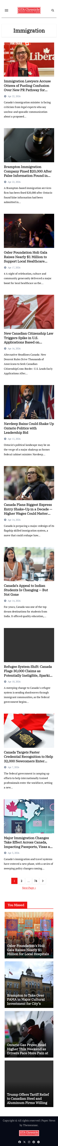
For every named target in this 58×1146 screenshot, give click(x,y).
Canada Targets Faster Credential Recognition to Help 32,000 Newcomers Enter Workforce (28, 759)
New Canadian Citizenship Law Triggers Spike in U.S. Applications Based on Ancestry (28, 340)
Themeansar (30, 1125)
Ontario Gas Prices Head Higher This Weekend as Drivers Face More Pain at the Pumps (27, 1051)
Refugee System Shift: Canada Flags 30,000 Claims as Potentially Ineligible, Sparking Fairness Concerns (29, 673)
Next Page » (29, 888)
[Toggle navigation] (6, 10)
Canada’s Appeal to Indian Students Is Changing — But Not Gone (26, 590)
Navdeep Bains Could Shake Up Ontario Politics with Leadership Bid (29, 428)
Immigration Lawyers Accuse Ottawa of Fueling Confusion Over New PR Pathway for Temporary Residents (27, 88)
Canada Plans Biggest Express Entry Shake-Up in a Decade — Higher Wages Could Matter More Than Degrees (28, 511)
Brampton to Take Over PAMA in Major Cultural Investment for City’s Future (26, 1001)
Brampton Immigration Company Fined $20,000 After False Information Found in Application (28, 173)
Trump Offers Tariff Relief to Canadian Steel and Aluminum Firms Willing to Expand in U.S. (29, 1100)
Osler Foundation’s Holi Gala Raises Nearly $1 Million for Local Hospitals (28, 949)
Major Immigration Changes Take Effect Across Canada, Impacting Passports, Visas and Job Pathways (29, 844)
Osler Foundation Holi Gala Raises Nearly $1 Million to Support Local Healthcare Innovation (25, 259)
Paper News (48, 1120)
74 (35, 881)
